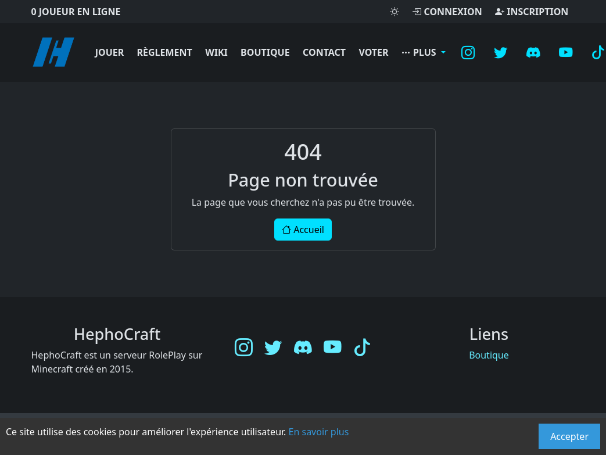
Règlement (164, 52)
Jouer (109, 52)
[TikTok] (362, 347)
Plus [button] (420, 52)
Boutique (265, 52)
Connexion (447, 11)
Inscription (531, 11)
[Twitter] (500, 52)
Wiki (216, 52)
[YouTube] (566, 52)
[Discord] (533, 52)
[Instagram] (468, 52)
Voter (373, 52)
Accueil (303, 229)
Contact (324, 52)
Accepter (569, 436)
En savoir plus (319, 431)
